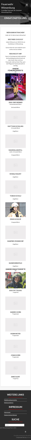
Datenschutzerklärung (10, 415)
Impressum (7, 412)
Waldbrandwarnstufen (10, 400)
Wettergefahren (8, 402)
